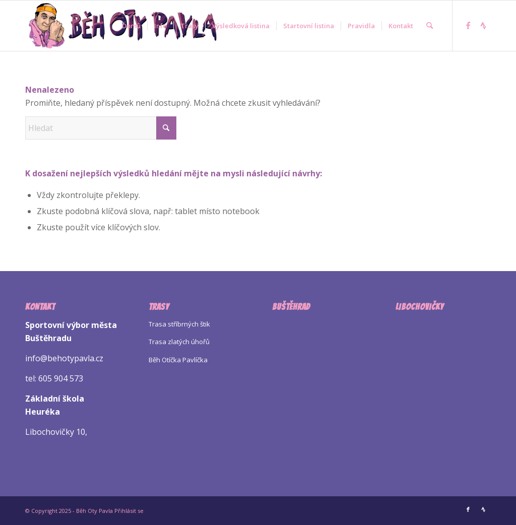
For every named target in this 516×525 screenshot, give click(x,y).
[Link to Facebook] (468, 25)
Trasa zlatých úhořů (179, 341)
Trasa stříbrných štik (179, 324)
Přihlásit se (129, 510)
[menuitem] (131, 26)
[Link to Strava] (483, 25)
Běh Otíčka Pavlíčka (178, 359)
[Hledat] (429, 26)
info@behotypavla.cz (64, 358)
